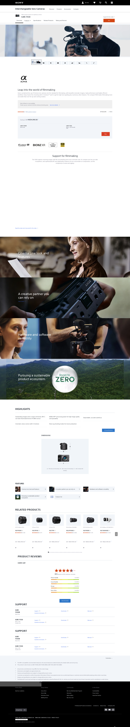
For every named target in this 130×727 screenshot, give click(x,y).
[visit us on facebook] (106, 709)
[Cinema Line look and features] (31, 489)
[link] (19, 2)
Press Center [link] (96, 693)
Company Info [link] (111, 705)
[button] (36, 62)
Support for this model (108, 17)
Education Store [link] (45, 695)
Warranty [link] (69, 693)
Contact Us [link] (96, 705)
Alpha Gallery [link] (70, 695)
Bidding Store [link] (44, 697)
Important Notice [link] (97, 695)
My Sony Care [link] (70, 697)
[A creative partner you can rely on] (65, 489)
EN (24, 710)
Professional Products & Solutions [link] (83, 705)
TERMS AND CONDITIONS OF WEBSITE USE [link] (24, 717)
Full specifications (108, 430)
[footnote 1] (38, 119)
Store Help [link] (43, 693)
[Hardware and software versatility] (99, 489)
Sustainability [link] (96, 691)
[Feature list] (65, 496)
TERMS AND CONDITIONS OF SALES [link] (43, 717)
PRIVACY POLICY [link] (55, 717)
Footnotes (108, 658)
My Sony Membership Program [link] (74, 691)
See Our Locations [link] (19, 691)
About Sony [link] (103, 705)
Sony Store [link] (43, 691)
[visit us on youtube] (109, 709)
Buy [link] (109, 20)
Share (110, 111)
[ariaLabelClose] (112, 2)
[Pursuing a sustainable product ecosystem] (31, 496)
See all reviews (65, 600)
